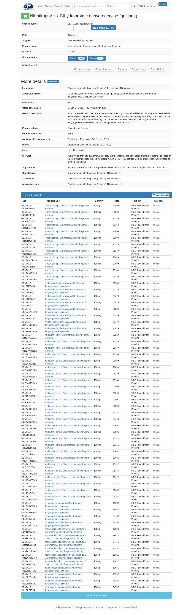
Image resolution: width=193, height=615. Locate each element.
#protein (99, 607)
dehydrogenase (103, 69)
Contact (58, 6)
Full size (162, 4)
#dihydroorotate (63, 607)
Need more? (53, 81)
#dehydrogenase (83, 607)
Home (39, 6)
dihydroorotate (82, 69)
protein (122, 69)
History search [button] (148, 6)
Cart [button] (69, 6)
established (157, 69)
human (156, 205)
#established (131, 607)
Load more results (96, 595)
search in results (161, 195)
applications (139, 69)
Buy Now (103, 28)
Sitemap (48, 6)
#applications (114, 607)
